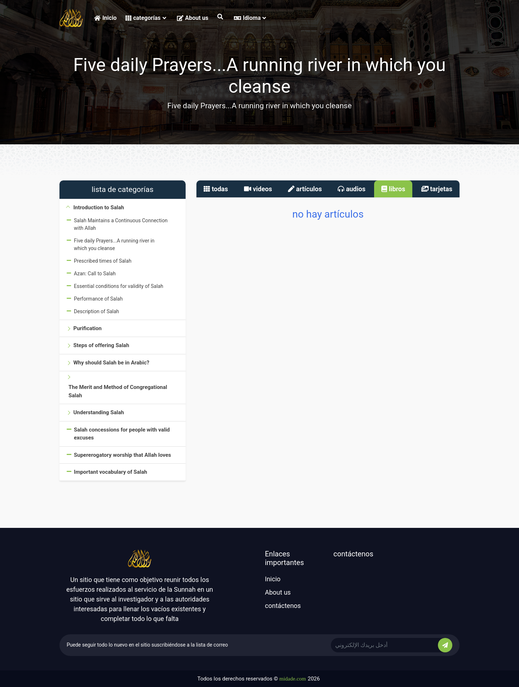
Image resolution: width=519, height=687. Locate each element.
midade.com (292, 679)
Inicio (105, 17)
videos (258, 189)
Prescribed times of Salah (103, 261)
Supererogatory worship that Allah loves (122, 455)
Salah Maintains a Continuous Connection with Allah (121, 224)
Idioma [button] (250, 17)
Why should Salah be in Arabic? (111, 362)
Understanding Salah (98, 412)
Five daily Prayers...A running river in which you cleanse (114, 244)
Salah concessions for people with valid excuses (122, 433)
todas (216, 189)
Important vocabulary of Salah (110, 472)
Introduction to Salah (98, 207)
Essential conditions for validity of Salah (118, 286)
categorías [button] (145, 17)
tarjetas (436, 189)
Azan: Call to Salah (95, 273)
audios (351, 189)
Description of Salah (96, 311)
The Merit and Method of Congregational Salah (117, 391)
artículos (305, 189)
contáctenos (283, 605)
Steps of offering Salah (101, 345)
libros (393, 189)
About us (192, 17)
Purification (87, 328)
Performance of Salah (98, 299)
